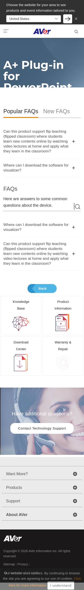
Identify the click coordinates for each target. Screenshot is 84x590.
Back (43, 288)
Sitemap (9, 564)
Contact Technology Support (42, 428)
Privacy (23, 564)
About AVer (17, 514)
